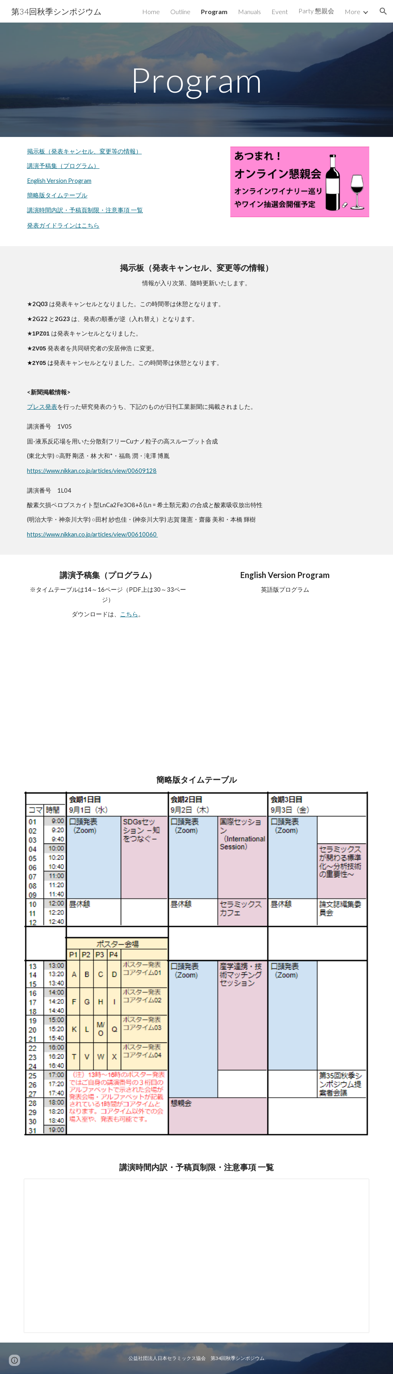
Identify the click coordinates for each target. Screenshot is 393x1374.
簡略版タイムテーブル (57, 195)
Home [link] (151, 11)
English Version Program (59, 180)
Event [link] (279, 11)
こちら (129, 614)
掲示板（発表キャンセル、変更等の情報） (84, 151)
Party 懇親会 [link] (316, 11)
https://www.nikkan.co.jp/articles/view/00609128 (92, 470)
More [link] (352, 11)
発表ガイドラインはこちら (63, 225)
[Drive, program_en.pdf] (285, 663)
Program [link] (214, 11)
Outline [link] (180, 11)
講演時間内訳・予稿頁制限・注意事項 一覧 (85, 210)
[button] (383, 11)
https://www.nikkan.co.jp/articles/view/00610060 (92, 534)
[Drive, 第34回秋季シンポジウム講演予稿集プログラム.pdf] (108, 687)
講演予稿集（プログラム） (63, 165)
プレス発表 (42, 406)
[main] (196, 79)
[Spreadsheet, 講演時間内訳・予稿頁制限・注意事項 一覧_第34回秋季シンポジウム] (196, 1256)
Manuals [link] (249, 11)
